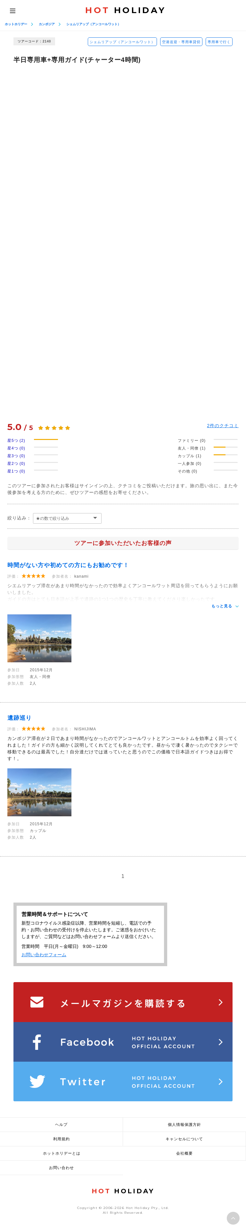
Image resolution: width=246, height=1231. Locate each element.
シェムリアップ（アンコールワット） (93, 24)
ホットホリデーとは (61, 1153)
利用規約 (61, 1139)
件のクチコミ (223, 425)
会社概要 (184, 1153)
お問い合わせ (61, 1168)
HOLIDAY (125, 10)
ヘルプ (61, 1124)
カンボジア (47, 24)
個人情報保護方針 (184, 1124)
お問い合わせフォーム (43, 954)
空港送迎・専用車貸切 (181, 42)
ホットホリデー (16, 24)
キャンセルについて (184, 1139)
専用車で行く (219, 42)
